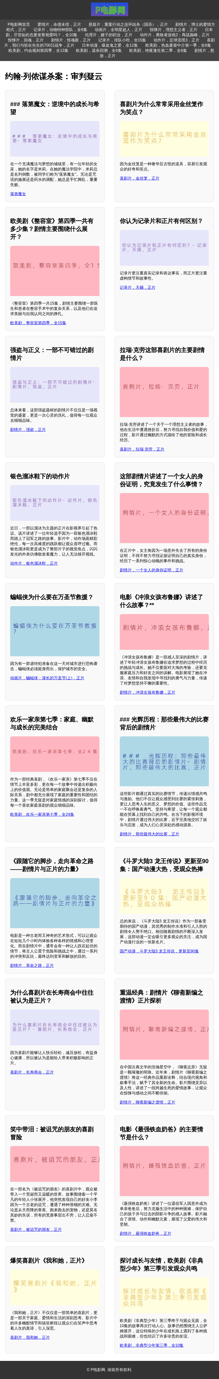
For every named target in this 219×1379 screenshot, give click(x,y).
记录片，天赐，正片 (138, 287)
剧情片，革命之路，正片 (32, 965)
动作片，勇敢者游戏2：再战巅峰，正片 (175, 35)
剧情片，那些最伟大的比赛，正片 (149, 834)
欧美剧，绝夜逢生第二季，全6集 (158, 50)
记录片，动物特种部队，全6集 (60, 30)
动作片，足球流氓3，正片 (176, 40)
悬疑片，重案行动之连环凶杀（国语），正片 (128, 24)
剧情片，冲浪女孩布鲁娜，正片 (147, 692)
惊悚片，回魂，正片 (26, 40)
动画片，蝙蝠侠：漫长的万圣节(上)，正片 (47, 678)
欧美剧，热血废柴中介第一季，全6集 (178, 45)
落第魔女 (18, 194)
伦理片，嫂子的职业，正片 (108, 35)
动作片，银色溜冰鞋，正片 (34, 563)
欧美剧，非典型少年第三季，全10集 (152, 1345)
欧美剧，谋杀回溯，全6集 (99, 50)
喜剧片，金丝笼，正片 (139, 178)
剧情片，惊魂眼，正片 (71, 40)
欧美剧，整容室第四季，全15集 (38, 323)
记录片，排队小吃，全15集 (122, 40)
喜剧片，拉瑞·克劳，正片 (142, 449)
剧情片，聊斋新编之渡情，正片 (147, 1102)
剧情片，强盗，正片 (28, 429)
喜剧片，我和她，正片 (30, 1337)
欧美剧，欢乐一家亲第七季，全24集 (42, 814)
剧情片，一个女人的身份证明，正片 (151, 570)
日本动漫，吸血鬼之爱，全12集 (110, 45)
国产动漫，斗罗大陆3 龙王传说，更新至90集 (159, 951)
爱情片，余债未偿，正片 (59, 24)
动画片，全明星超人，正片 (118, 30)
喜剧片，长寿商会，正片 (32, 1072)
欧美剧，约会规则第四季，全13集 (38, 50)
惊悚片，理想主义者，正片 (173, 30)
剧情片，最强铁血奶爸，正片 (145, 1233)
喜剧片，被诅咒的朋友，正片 (36, 1229)
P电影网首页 (19, 24)
